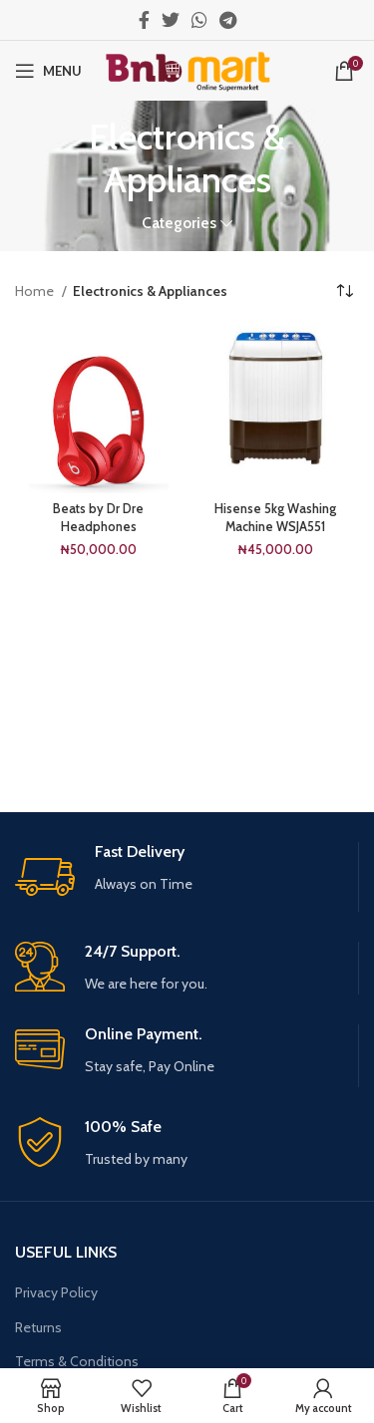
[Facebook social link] (144, 20)
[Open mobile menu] (48, 71)
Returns (38, 1327)
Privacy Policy (56, 1292)
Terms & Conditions (77, 1361)
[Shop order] (344, 291)
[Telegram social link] (227, 20)
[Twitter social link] (171, 20)
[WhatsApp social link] (199, 20)
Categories (179, 222)
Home (36, 291)
